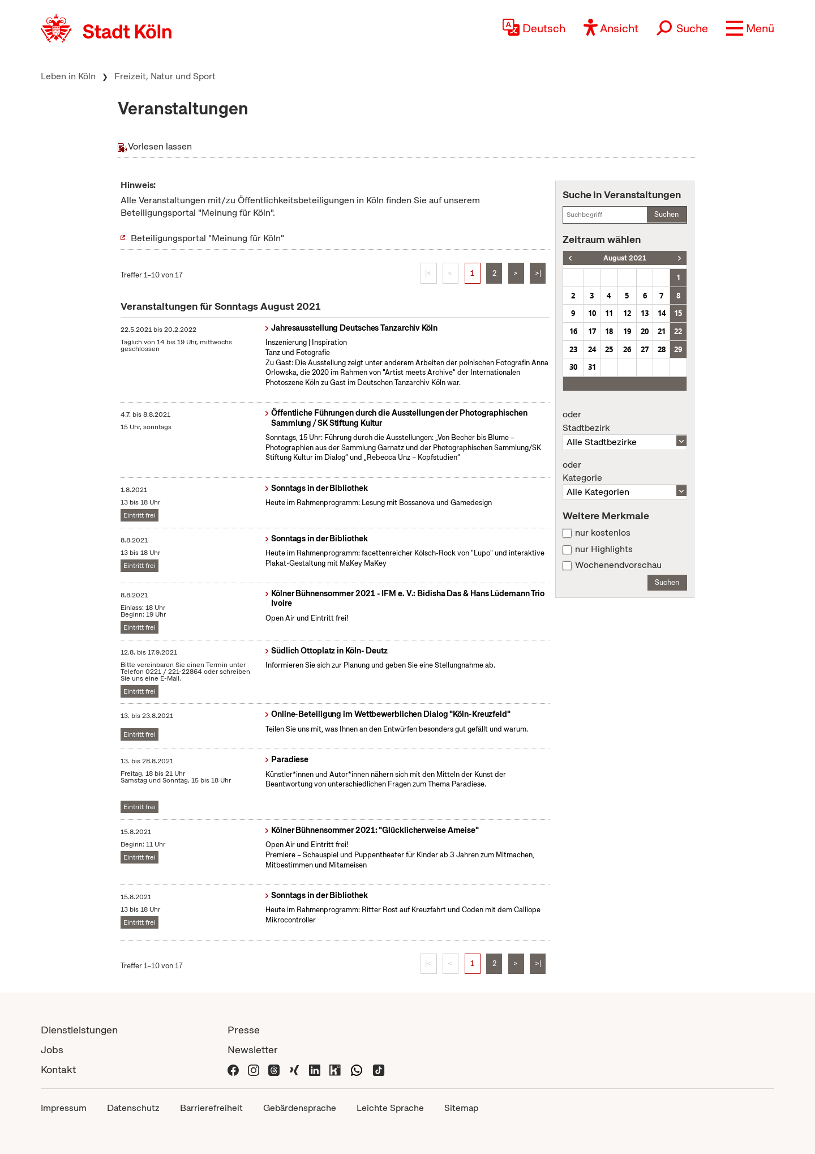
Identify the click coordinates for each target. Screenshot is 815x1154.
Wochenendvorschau (618, 565)
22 (678, 331)
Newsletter (253, 1049)
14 (662, 313)
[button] (750, 28)
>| (538, 273)
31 (592, 367)
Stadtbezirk (625, 421)
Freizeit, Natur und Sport (165, 76)
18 (609, 331)
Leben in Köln (68, 76)
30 (573, 367)
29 (678, 349)
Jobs (52, 1049)
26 (627, 349)
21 (662, 331)
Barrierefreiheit (211, 1108)
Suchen (666, 214)
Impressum (64, 1108)
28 (662, 349)
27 (645, 349)
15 (678, 313)
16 (573, 331)
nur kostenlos (602, 532)
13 (645, 313)
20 (645, 331)
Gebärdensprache (299, 1108)
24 (592, 349)
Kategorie (625, 471)
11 (609, 313)
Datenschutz (133, 1108)
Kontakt (58, 1069)
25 (609, 349)
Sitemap (461, 1108)
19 (627, 331)
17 (592, 331)
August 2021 (624, 258)
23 (573, 349)
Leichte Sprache (390, 1108)
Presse (244, 1029)
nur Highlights (604, 549)
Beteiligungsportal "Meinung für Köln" (207, 238)
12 (627, 313)
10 (592, 313)
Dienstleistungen (79, 1029)
